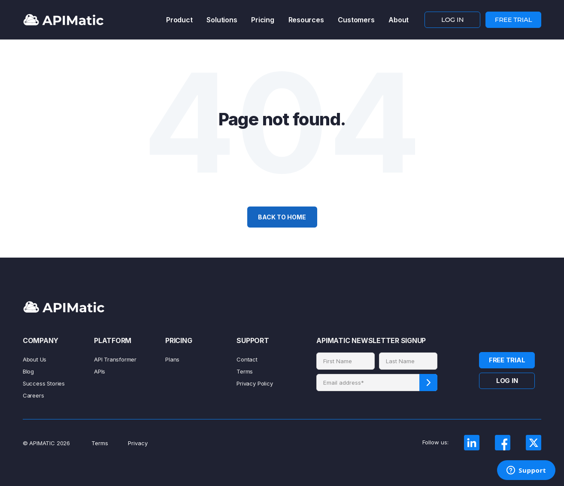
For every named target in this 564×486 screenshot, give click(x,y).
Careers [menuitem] (33, 395)
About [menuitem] (398, 19)
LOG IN (452, 19)
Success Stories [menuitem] (44, 383)
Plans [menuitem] (172, 359)
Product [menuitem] (179, 19)
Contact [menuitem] (247, 359)
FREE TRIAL (513, 19)
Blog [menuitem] (28, 371)
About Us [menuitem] (34, 359)
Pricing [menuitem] (262, 19)
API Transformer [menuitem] (115, 359)
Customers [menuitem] (356, 19)
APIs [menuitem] (99, 371)
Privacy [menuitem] (138, 443)
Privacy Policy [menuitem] (255, 383)
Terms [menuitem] (245, 371)
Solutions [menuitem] (221, 19)
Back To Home (282, 217)
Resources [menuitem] (306, 19)
